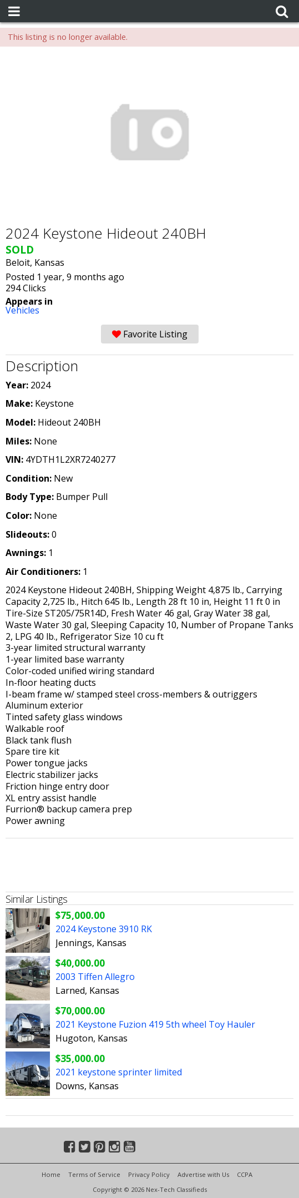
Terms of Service (94, 1174)
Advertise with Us (203, 1174)
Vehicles (22, 310)
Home (51, 1174)
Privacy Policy (149, 1174)
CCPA (244, 1174)
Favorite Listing (149, 334)
